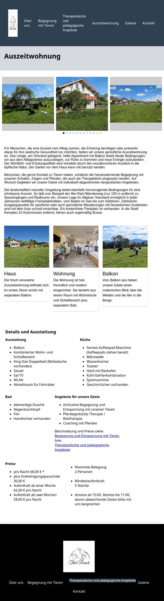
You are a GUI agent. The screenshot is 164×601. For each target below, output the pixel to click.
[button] (159, 104)
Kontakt (149, 23)
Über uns (28, 23)
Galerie (130, 23)
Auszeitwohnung (105, 23)
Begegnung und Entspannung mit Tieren (87, 435)
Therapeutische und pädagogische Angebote (102, 580)
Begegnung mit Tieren (47, 23)
